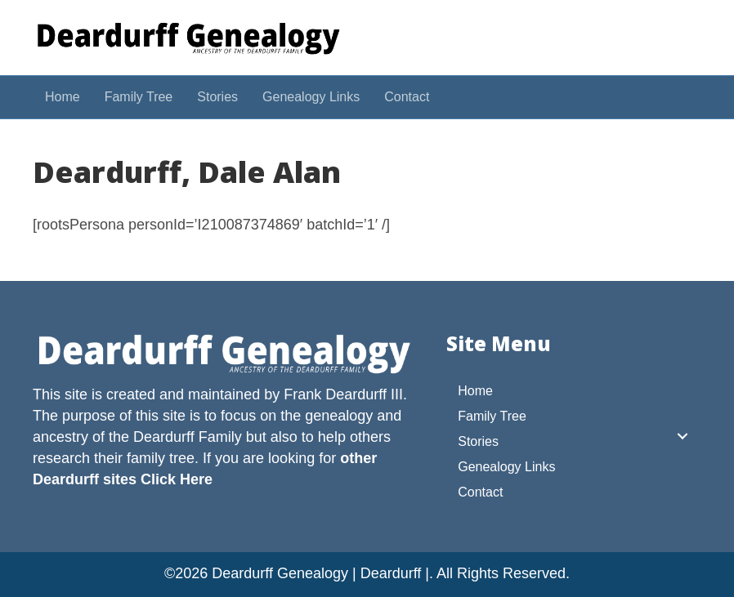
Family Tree (139, 97)
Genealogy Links (311, 97)
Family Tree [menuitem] (492, 416)
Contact (406, 97)
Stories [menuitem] (478, 441)
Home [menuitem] (475, 391)
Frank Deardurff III (343, 394)
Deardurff (164, 437)
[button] (682, 436)
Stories (217, 97)
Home (62, 97)
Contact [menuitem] (480, 492)
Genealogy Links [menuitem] (506, 467)
